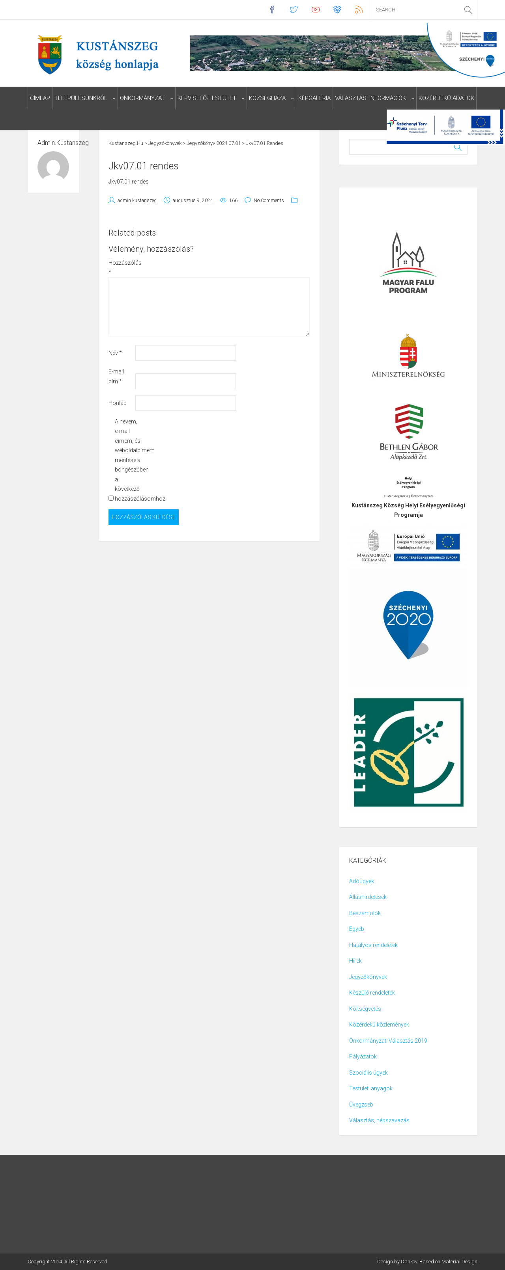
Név (115, 353)
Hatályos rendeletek (373, 945)
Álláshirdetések (368, 897)
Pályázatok (363, 1056)
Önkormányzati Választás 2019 (388, 1041)
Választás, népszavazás (379, 1120)
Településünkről (80, 98)
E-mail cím (116, 376)
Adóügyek (361, 881)
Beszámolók (365, 913)
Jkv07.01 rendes (128, 181)
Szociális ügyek (368, 1072)
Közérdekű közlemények (379, 1024)
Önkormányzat (142, 98)
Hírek (355, 961)
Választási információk (370, 98)
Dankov (409, 1261)
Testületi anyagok (371, 1088)
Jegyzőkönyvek (368, 977)
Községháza (267, 98)
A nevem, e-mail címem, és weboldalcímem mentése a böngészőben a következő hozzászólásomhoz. (127, 460)
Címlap (40, 98)
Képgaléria (314, 98)
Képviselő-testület (207, 98)
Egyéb (356, 929)
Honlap (117, 403)
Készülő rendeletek (372, 993)
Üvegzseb (361, 1104)
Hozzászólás (121, 268)
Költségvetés (365, 1009)
